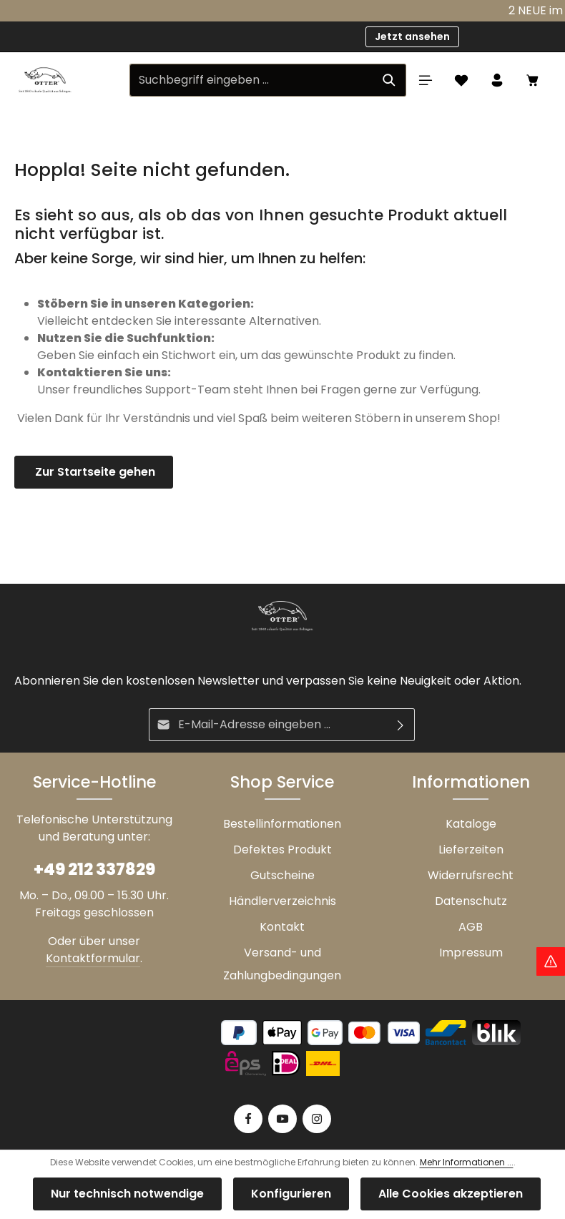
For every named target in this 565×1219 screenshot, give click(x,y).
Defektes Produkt (282, 849)
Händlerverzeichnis (282, 901)
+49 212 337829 (94, 869)
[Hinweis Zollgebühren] (550, 961)
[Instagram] (317, 1119)
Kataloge (471, 824)
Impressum (471, 952)
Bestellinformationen (282, 824)
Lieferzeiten (470, 849)
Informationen (471, 781)
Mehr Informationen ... (467, 1162)
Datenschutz (471, 901)
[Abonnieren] (401, 724)
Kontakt (282, 927)
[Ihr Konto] (497, 80)
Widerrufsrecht (471, 875)
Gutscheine (282, 875)
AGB (470, 927)
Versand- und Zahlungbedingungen (282, 964)
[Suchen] (389, 80)
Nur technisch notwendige (127, 1193)
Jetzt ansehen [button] (412, 36)
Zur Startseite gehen (93, 472)
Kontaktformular (93, 958)
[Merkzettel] (461, 80)
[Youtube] (282, 1119)
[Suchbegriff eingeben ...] (251, 80)
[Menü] (425, 80)
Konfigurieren (291, 1193)
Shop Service (282, 781)
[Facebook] (248, 1119)
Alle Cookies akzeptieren (450, 1193)
